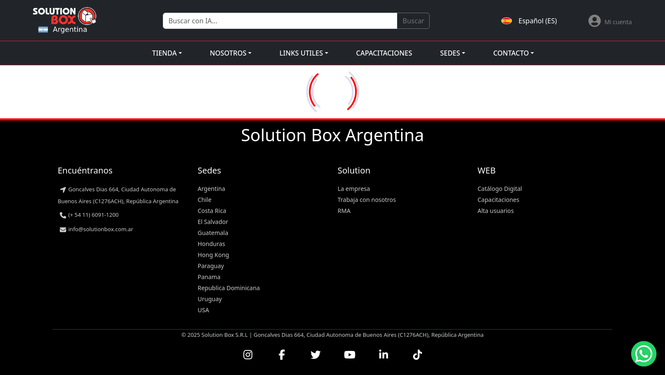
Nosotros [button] (228, 53)
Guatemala (213, 233)
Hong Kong (213, 255)
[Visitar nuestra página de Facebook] (281, 354)
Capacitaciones (384, 53)
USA (203, 310)
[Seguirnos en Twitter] (315, 354)
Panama (209, 277)
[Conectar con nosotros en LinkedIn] (383, 354)
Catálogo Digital (500, 189)
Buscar (413, 20)
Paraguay (211, 266)
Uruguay (210, 299)
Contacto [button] (511, 53)
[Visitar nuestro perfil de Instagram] (247, 354)
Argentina (211, 189)
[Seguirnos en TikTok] (417, 354)
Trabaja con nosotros (367, 200)
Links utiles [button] (301, 53)
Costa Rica (212, 211)
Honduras (211, 244)
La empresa (354, 189)
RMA (344, 211)
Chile (205, 200)
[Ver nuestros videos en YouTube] (349, 354)
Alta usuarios (496, 211)
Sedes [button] (450, 53)
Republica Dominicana (229, 288)
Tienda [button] (164, 53)
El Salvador (213, 222)
